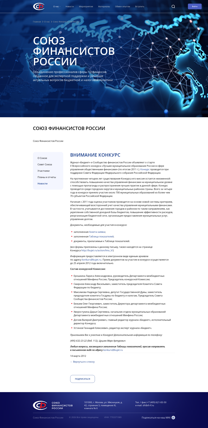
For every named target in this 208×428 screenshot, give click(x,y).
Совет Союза (45, 164)
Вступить (139, 6)
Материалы (104, 6)
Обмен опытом (122, 6)
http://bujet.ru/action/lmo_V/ (97, 250)
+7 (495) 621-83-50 (156, 402)
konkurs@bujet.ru (91, 259)
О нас (47, 21)
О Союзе (42, 158)
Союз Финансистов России (48, 417)
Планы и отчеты (47, 177)
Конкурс (145, 169)
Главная (37, 21)
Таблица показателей (101, 236)
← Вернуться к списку (82, 361)
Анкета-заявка (97, 231)
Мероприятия (86, 6)
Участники (44, 170)
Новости (70, 6)
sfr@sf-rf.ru (148, 405)
